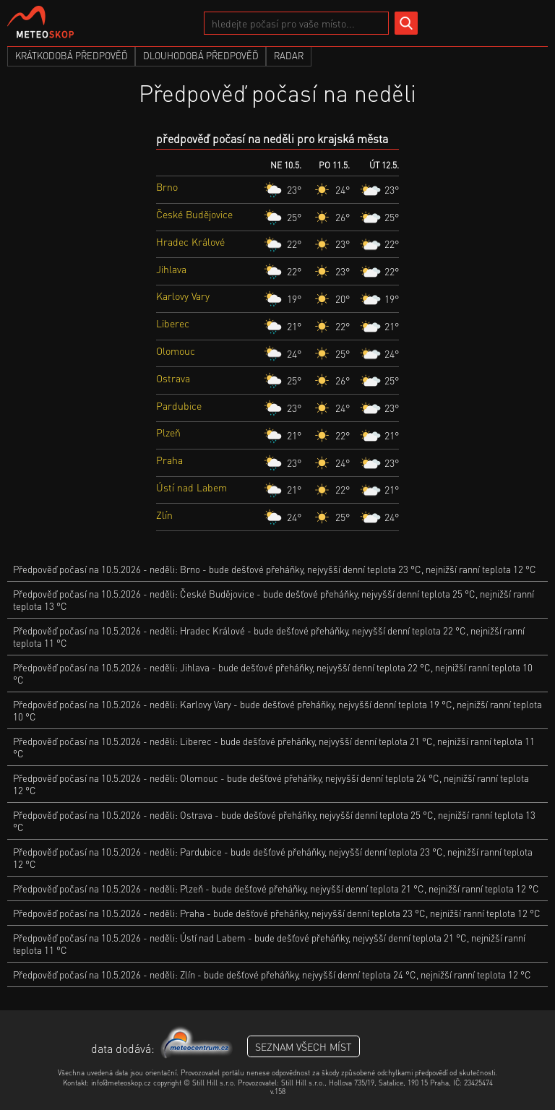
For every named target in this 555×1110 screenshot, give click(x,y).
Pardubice (179, 405)
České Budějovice (194, 213)
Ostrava (173, 377)
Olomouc (175, 350)
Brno (167, 186)
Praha (169, 459)
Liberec (172, 323)
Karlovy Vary (183, 295)
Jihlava (171, 268)
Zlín (164, 514)
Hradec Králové (190, 241)
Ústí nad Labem (191, 487)
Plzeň (168, 432)
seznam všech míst (303, 1046)
